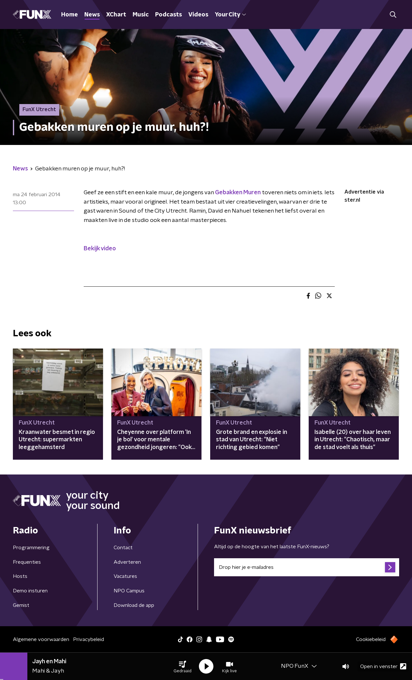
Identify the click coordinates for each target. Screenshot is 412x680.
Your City (230, 15)
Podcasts (168, 15)
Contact (123, 547)
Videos (198, 15)
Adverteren (127, 562)
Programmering (31, 547)
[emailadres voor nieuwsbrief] (306, 567)
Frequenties (27, 562)
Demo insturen (30, 590)
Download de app (134, 605)
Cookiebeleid (371, 639)
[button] (182, 666)
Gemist (21, 605)
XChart (116, 15)
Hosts (20, 576)
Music (141, 15)
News (92, 15)
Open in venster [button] (383, 666)
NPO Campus (129, 590)
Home (69, 15)
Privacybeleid (88, 639)
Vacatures (125, 576)
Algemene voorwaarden (41, 639)
